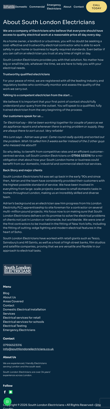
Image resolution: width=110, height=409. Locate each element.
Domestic (21, 6)
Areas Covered (13, 301)
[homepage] (9, 6)
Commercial (37, 6)
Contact (79, 6)
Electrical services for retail (21, 317)
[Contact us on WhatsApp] (7, 402)
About (67, 6)
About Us (9, 297)
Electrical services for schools (23, 322)
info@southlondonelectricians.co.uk (28, 349)
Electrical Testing (15, 326)
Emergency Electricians (54, 6)
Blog (6, 293)
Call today (96, 7)
